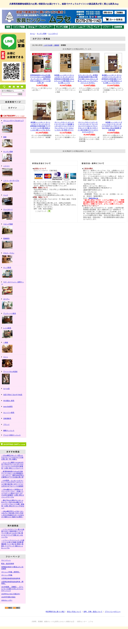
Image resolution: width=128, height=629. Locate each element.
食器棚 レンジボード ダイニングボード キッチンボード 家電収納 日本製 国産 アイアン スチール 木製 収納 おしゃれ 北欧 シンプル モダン (111, 79)
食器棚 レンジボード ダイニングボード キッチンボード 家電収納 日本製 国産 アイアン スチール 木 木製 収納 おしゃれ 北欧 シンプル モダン (40, 126)
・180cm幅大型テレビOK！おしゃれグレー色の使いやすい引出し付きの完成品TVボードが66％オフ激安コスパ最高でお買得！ (12, 514)
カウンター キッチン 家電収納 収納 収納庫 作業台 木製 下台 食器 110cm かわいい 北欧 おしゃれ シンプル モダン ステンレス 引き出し (88, 79)
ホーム (32, 33)
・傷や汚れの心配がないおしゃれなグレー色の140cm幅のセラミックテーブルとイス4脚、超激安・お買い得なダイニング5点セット (12, 504)
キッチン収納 (12, 156)
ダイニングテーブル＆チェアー (12, 126)
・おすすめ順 (47, 45)
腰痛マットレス (8, 430)
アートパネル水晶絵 (12, 378)
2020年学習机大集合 (8, 597)
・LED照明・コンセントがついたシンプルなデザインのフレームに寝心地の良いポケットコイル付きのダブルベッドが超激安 (12, 483)
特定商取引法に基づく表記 (55, 611)
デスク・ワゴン (12, 258)
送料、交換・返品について (92, 611)
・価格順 (56, 45)
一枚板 (12, 347)
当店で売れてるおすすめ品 (12, 395)
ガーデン (12, 304)
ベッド (12, 200)
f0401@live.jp (93, 198)
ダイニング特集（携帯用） (10, 572)
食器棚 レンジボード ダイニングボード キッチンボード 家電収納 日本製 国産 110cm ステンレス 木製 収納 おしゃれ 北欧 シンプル (64, 79)
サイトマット (6, 560)
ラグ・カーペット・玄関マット (12, 288)
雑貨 (12, 142)
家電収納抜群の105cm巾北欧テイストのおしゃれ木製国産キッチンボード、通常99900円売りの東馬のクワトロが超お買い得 (40, 79)
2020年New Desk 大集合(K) (10, 594)
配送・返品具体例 (7, 564)
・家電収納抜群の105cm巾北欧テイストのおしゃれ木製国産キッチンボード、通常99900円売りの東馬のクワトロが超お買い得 (12, 474)
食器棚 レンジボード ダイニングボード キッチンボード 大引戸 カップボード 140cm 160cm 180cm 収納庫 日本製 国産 (111, 126)
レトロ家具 (12, 333)
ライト (12, 362)
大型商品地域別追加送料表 (10, 578)
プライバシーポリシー (113, 611)
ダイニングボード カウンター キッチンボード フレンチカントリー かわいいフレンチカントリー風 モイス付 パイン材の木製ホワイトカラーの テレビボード (88, 127)
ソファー (12, 171)
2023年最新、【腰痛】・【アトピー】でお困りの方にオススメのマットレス (12, 589)
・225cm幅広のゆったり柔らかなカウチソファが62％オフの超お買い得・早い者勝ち (12, 457)
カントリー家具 (12, 413)
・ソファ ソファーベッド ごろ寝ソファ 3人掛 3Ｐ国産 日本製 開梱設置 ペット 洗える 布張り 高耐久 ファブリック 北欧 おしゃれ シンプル (12, 544)
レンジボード (53, 33)
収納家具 (12, 243)
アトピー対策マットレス (12, 435)
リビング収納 (12, 229)
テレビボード (12, 214)
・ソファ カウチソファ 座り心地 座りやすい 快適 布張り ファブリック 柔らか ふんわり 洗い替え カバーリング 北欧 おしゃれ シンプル (12, 533)
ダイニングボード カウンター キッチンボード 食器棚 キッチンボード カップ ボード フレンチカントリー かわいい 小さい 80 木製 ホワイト (64, 126)
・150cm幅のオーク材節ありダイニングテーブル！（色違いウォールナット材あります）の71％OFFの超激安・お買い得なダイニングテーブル (12, 493)
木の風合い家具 (12, 401)
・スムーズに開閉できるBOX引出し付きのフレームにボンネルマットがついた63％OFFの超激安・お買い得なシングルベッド (12, 465)
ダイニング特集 (6, 575)
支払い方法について (74, 611)
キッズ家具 (12, 272)
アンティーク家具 (12, 318)
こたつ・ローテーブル (12, 185)
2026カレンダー (6, 600)
